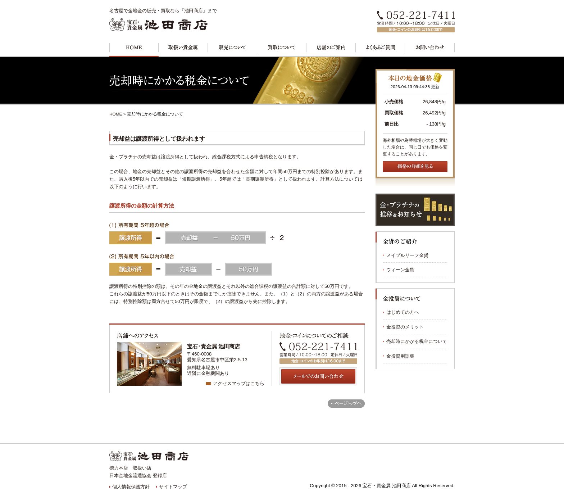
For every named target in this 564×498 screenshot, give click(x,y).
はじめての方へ (402, 312)
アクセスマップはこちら (238, 383)
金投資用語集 (400, 356)
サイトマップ (173, 486)
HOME (115, 114)
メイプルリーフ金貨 (407, 255)
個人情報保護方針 (131, 486)
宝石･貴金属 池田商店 (213, 346)
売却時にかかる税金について (416, 341)
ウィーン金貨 (400, 269)
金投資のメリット (405, 327)
